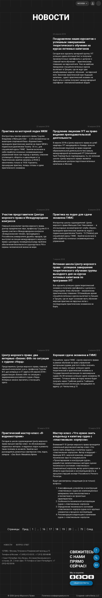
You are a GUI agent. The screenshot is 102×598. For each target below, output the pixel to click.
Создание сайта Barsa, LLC (87, 596)
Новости (8, 545)
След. (90, 529)
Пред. (25, 529)
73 (81, 529)
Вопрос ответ (22, 545)
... (38, 529)
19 (63, 529)
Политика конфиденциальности (55, 596)
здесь (4, 382)
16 (43, 529)
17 (50, 529)
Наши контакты (81, 583)
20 (69, 529)
